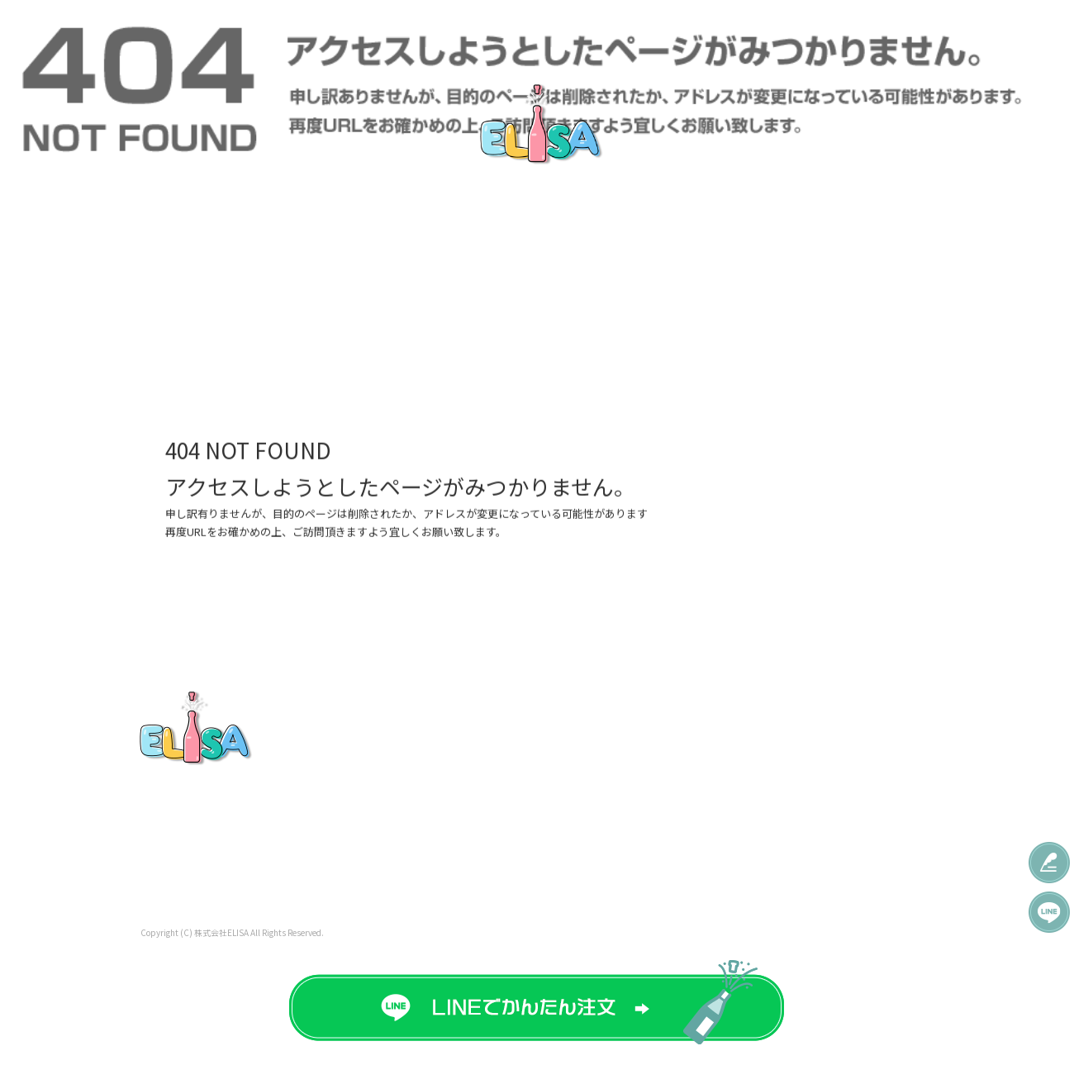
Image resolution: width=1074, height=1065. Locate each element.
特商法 (911, 35)
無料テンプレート (545, 35)
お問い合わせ (979, 35)
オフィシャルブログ (834, 806)
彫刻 (642, 782)
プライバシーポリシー (852, 782)
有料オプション (518, 782)
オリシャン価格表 (181, 35)
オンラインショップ (834, 830)
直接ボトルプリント (353, 35)
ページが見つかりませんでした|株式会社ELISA (537, 319)
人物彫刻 (654, 806)
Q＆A (797, 35)
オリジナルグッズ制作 (716, 35)
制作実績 (628, 35)
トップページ (93, 35)
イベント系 (660, 735)
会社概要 (853, 35)
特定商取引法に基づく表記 (851, 854)
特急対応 (264, 35)
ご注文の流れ (452, 35)
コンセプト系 (666, 758)
